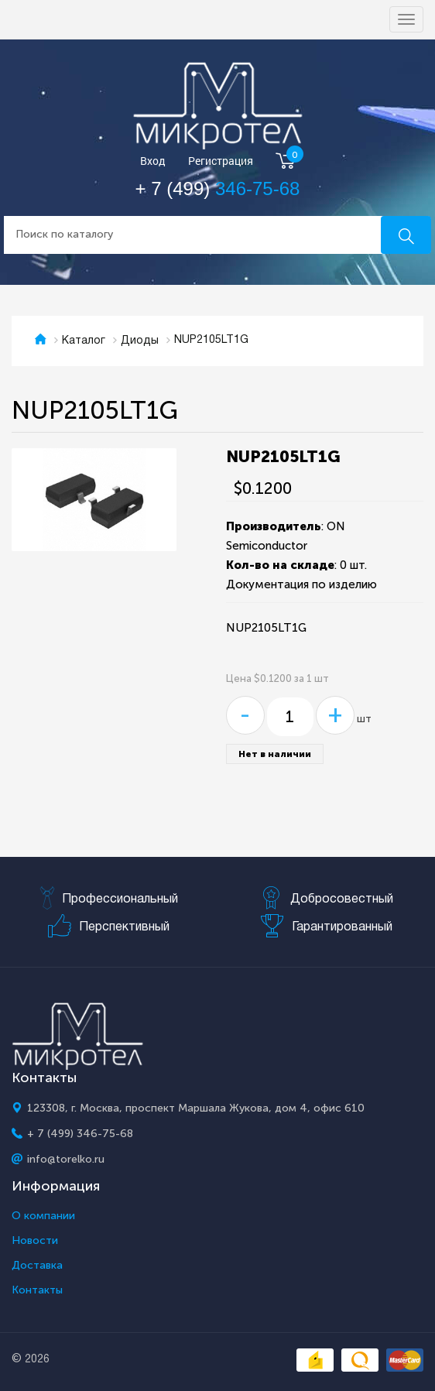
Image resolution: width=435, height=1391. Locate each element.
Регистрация (220, 161)
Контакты (37, 1290)
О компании (43, 1216)
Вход (153, 161)
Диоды (140, 341)
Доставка (37, 1265)
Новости (35, 1241)
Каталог (83, 341)
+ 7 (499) (217, 188)
